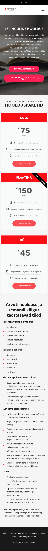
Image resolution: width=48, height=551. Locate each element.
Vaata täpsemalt (24, 163)
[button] (43, 10)
